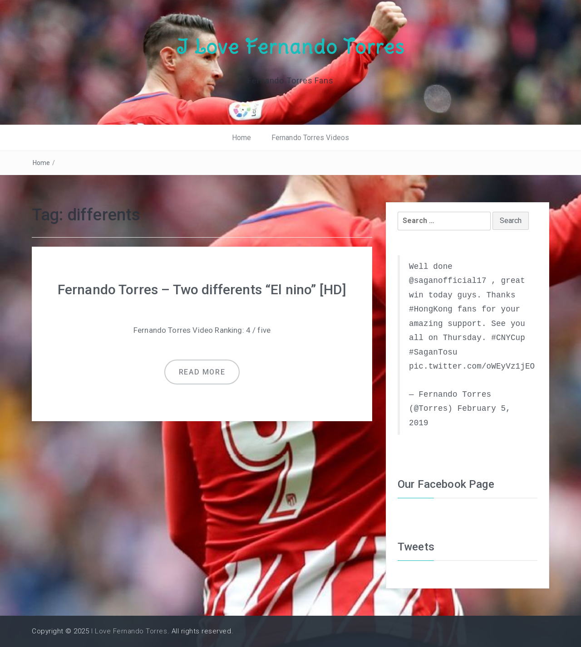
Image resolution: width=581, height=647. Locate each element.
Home (241, 137)
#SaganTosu (433, 352)
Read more (202, 372)
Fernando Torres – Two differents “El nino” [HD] (202, 289)
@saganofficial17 (448, 280)
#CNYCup (508, 337)
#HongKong (431, 309)
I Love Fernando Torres (290, 46)
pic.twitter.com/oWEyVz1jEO (472, 366)
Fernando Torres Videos (310, 137)
